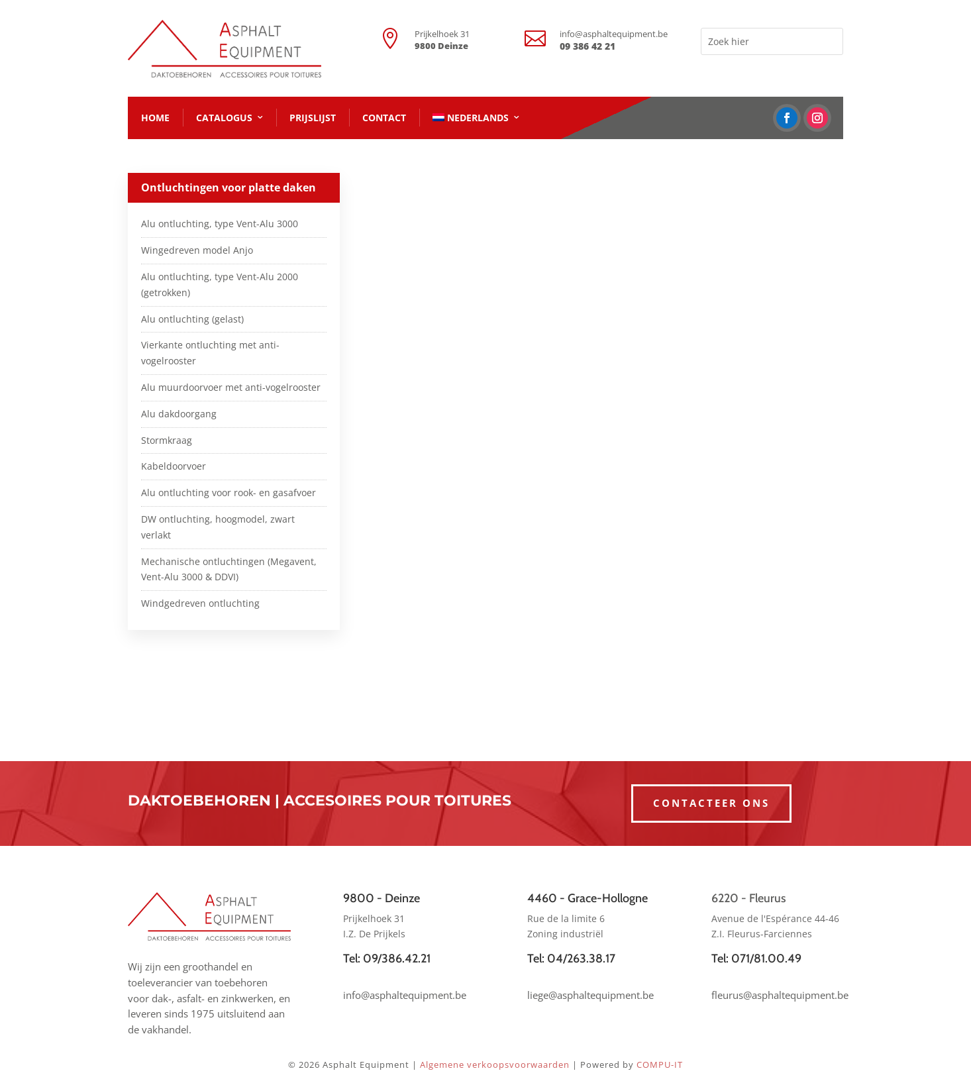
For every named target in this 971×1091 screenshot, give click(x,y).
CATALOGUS (224, 117)
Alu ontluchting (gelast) (192, 319)
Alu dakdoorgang (179, 413)
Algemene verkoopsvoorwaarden (495, 1064)
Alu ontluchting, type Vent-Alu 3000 (219, 223)
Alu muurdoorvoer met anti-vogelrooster (231, 387)
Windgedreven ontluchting (200, 603)
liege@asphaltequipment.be (590, 995)
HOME (155, 117)
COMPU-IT (660, 1064)
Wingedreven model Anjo (197, 250)
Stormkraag (166, 440)
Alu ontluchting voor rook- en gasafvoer (228, 492)
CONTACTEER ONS (711, 802)
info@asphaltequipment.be (614, 34)
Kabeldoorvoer (173, 466)
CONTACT (384, 117)
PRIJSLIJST (312, 117)
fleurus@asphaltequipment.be (779, 995)
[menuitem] (476, 118)
